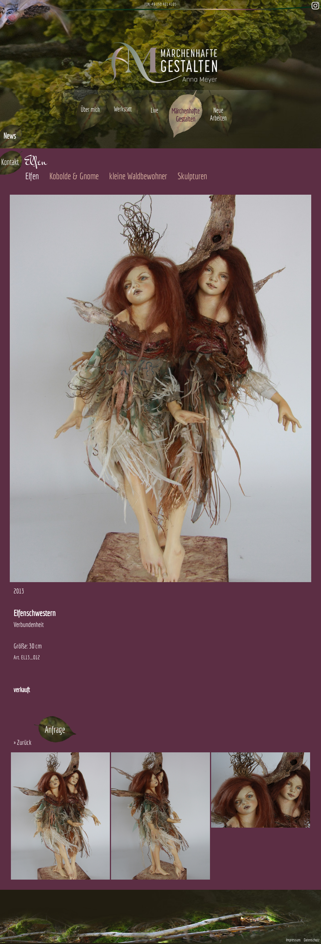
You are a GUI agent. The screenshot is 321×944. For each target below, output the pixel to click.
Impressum (293, 940)
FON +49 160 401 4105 (160, 4)
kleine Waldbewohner (138, 176)
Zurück (24, 742)
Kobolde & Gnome (74, 176)
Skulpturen (192, 176)
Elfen (32, 176)
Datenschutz (311, 940)
